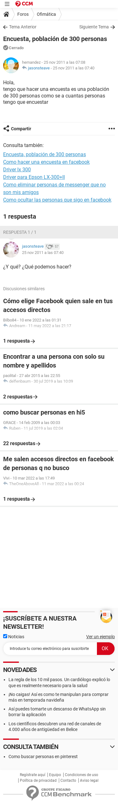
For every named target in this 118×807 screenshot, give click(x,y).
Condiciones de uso (81, 775)
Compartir (21, 128)
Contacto (68, 780)
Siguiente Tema (94, 26)
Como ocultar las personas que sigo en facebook (57, 200)
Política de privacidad (38, 780)
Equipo (55, 775)
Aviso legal (89, 780)
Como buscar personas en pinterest (43, 756)
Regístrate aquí (32, 775)
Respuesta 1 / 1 (20, 232)
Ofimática (46, 14)
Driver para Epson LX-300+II (34, 177)
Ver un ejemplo (100, 636)
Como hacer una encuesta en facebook (46, 162)
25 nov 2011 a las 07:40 (73, 68)
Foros (23, 14)
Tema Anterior (23, 26)
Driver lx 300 (17, 170)
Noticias (13, 636)
